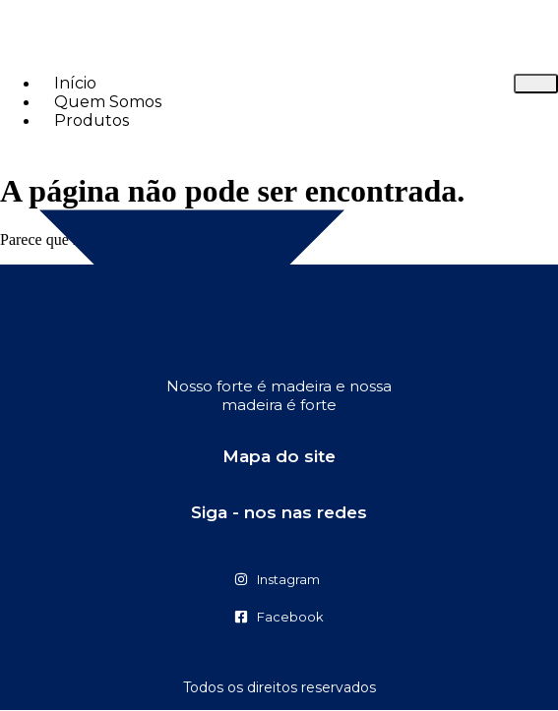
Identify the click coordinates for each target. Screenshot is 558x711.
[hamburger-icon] (536, 83)
